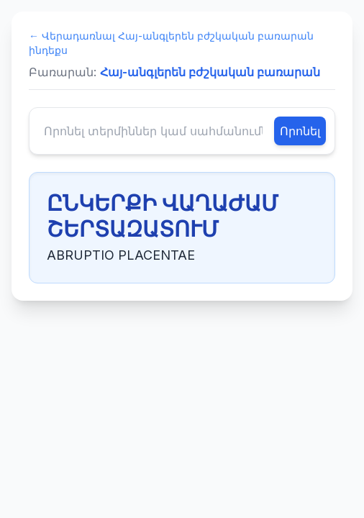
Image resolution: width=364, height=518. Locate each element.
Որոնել (300, 131)
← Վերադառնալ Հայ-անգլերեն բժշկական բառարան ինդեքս (171, 42)
